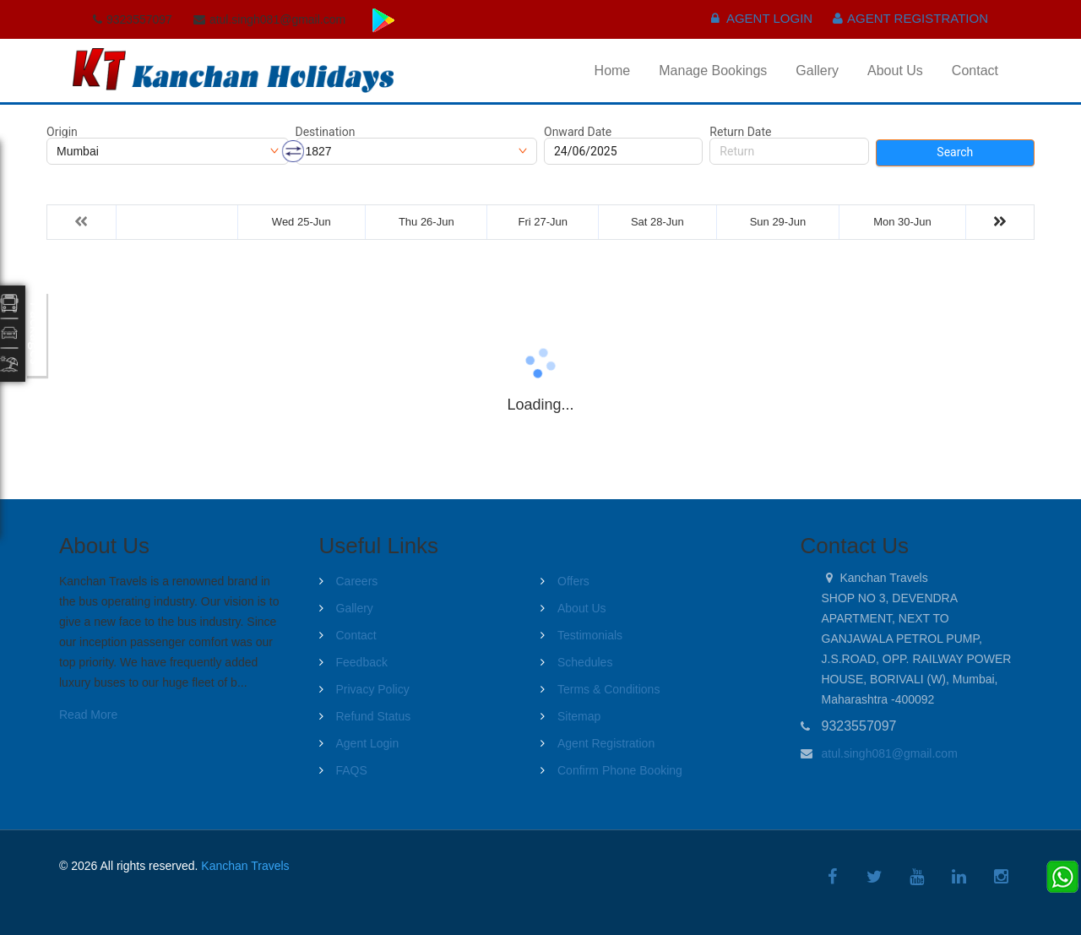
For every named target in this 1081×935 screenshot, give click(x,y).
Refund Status (373, 716)
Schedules (584, 662)
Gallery (817, 70)
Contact (975, 70)
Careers (357, 581)
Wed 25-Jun (301, 221)
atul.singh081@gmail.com (890, 753)
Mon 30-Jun (902, 221)
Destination (326, 132)
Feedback (362, 662)
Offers (573, 581)
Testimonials (589, 635)
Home (613, 70)
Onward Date (577, 132)
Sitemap (578, 716)
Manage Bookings (713, 70)
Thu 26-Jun (426, 221)
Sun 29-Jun (778, 221)
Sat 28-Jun (657, 221)
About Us (895, 70)
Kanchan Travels (245, 865)
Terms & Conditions (608, 689)
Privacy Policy (373, 689)
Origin (62, 132)
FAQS (351, 770)
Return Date (740, 132)
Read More (88, 714)
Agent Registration (910, 18)
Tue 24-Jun (176, 221)
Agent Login (762, 18)
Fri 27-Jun (543, 221)
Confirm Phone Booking (619, 770)
